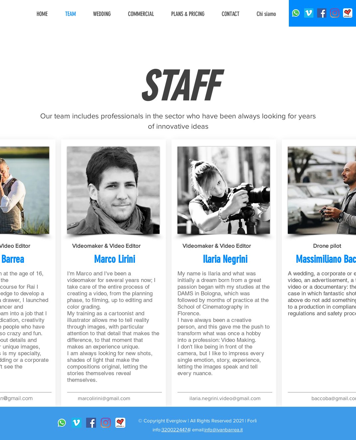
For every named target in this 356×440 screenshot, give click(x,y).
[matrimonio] (347, 13)
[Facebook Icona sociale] (321, 13)
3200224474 (176, 429)
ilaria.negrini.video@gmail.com (225, 398)
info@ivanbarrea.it (223, 429)
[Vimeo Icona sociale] (308, 13)
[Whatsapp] (295, 13)
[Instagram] (334, 13)
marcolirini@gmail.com (104, 398)
